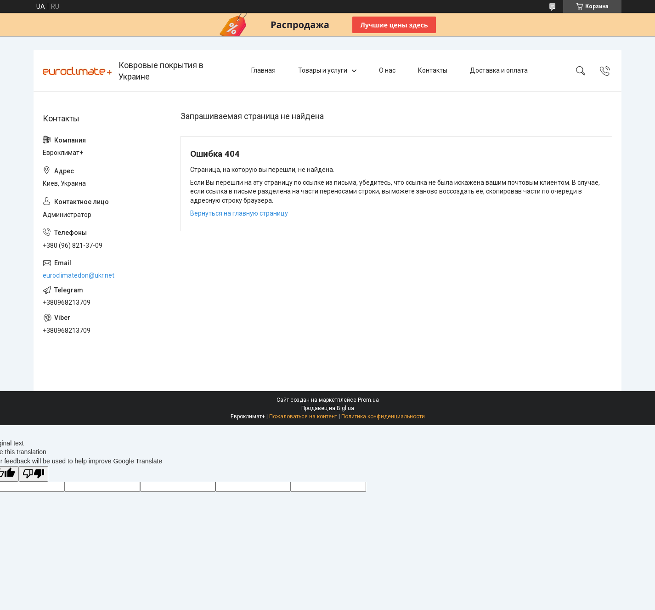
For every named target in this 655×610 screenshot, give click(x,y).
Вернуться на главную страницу (239, 213)
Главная (263, 70)
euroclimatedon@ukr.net (78, 275)
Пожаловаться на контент (303, 416)
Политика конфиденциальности (383, 416)
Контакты (432, 70)
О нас (387, 70)
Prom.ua (368, 400)
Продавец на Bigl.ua (327, 408)
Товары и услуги (322, 70)
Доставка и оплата (499, 70)
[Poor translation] (33, 474)
